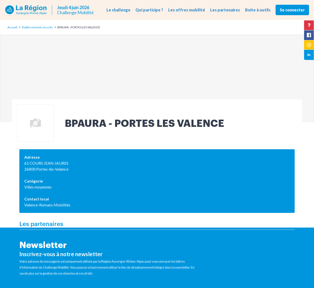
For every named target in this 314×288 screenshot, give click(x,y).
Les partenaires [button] (225, 9)
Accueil (12, 27)
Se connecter (292, 9)
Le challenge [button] (118, 9)
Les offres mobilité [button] (186, 9)
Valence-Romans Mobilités (47, 204)
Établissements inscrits (37, 27)
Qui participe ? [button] (149, 9)
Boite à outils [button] (258, 9)
